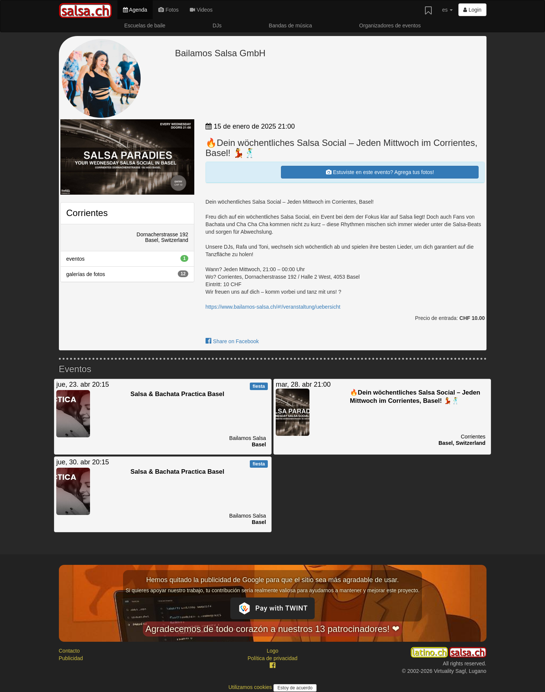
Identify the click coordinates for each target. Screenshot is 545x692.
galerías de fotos (127, 273)
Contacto (69, 651)
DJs (217, 26)
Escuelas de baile (144, 26)
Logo (272, 651)
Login (472, 10)
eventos (127, 258)
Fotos (168, 10)
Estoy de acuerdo (295, 687)
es (447, 10)
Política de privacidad (272, 658)
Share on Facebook (232, 341)
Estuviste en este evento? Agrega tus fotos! (380, 172)
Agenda (135, 10)
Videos (201, 10)
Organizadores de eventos (390, 26)
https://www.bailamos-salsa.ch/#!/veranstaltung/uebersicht (273, 307)
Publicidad (71, 658)
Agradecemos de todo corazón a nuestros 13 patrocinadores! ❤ (273, 629)
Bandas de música (290, 26)
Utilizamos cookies (250, 687)
